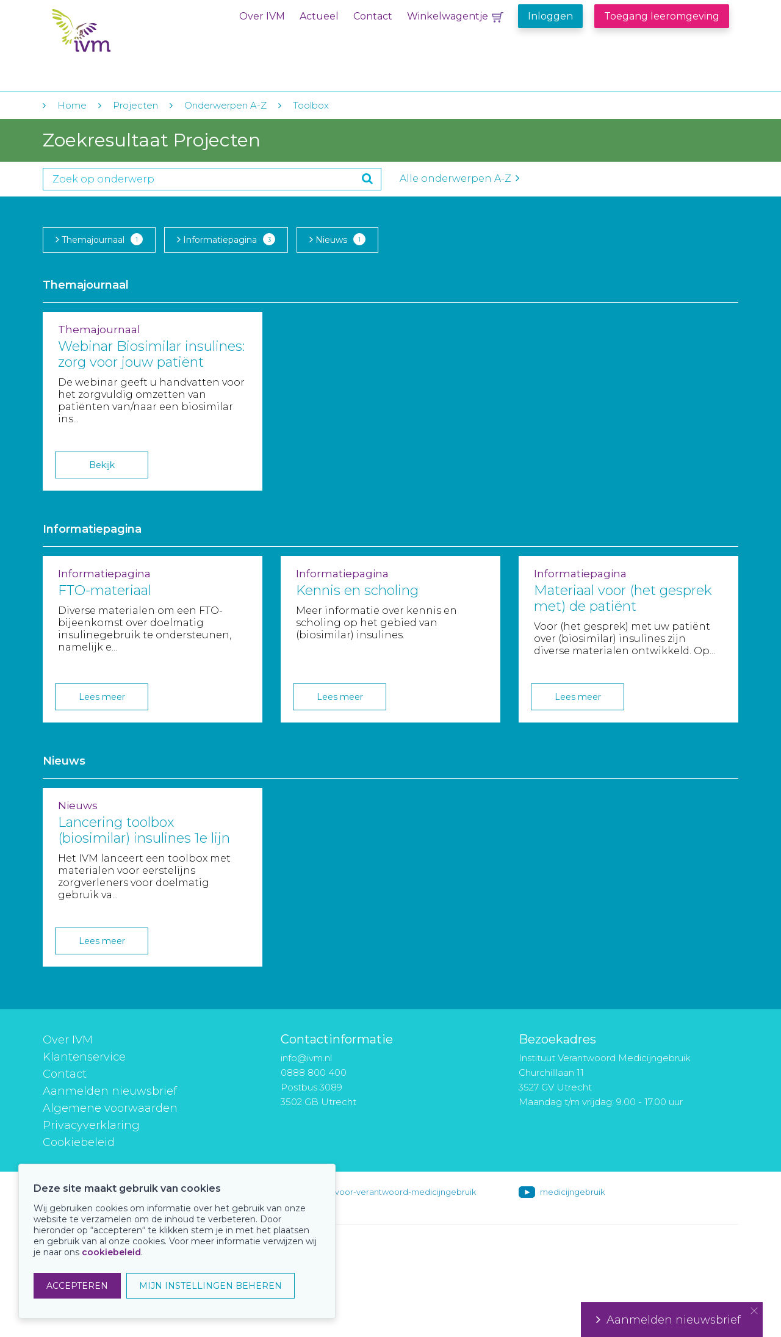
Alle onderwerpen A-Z (459, 178)
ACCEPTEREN (77, 1285)
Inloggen (550, 16)
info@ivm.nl (306, 1058)
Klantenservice (84, 1057)
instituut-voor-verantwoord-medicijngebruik (388, 1192)
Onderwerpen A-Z (225, 105)
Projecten (135, 105)
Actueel (319, 16)
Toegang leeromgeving (661, 16)
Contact (372, 16)
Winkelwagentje (447, 16)
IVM (126, 35)
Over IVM (262, 16)
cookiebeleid (111, 1252)
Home (72, 105)
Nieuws (337, 239)
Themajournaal (99, 239)
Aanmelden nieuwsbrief (110, 1091)
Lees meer (102, 696)
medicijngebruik (572, 1192)
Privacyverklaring (91, 1125)
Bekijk (102, 464)
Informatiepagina (226, 239)
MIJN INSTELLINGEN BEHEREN (210, 1285)
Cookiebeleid (79, 1142)
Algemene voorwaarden (110, 1108)
